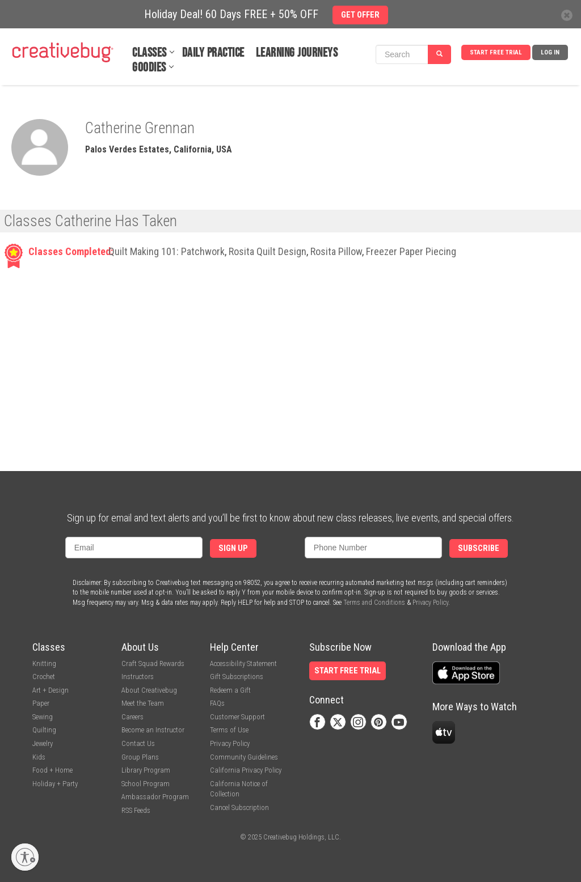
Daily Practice (213, 53)
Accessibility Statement (243, 663)
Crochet (43, 676)
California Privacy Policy (245, 770)
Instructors (137, 676)
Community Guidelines (244, 757)
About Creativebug (149, 690)
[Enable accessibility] (25, 857)
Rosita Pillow (336, 251)
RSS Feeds (135, 810)
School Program (145, 783)
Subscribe (478, 548)
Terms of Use (229, 730)
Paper (40, 703)
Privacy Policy (430, 603)
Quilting (44, 730)
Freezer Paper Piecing (411, 251)
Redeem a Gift (230, 690)
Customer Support (237, 717)
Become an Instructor (152, 730)
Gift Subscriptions (236, 676)
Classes (149, 53)
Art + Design (50, 690)
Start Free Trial (496, 52)
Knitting (44, 663)
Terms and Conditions (374, 603)
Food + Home (52, 770)
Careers (132, 717)
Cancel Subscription (239, 807)
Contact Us (138, 743)
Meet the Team (142, 703)
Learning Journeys (297, 53)
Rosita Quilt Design (267, 251)
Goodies (149, 67)
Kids (38, 757)
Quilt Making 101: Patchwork (166, 251)
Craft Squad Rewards (152, 663)
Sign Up (233, 548)
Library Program (145, 770)
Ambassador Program (155, 796)
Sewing (42, 717)
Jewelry (42, 743)
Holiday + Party (55, 783)
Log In (550, 52)
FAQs (217, 703)
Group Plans (140, 757)
